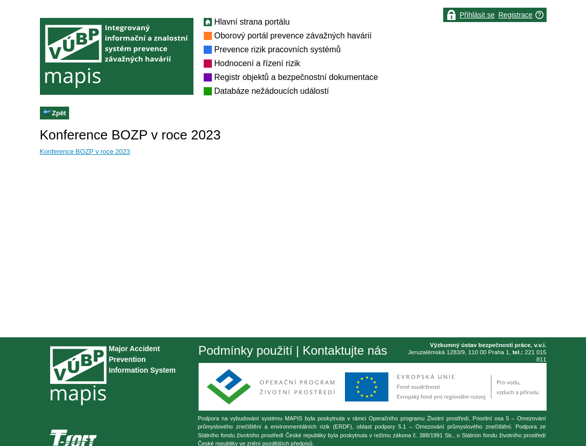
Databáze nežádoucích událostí (271, 91)
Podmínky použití (246, 350)
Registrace (515, 15)
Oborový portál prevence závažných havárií (293, 35)
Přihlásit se (477, 15)
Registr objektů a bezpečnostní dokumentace (296, 77)
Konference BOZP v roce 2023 (85, 151)
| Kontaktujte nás (340, 350)
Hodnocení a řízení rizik (257, 63)
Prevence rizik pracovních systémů (277, 49)
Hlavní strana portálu (252, 21)
